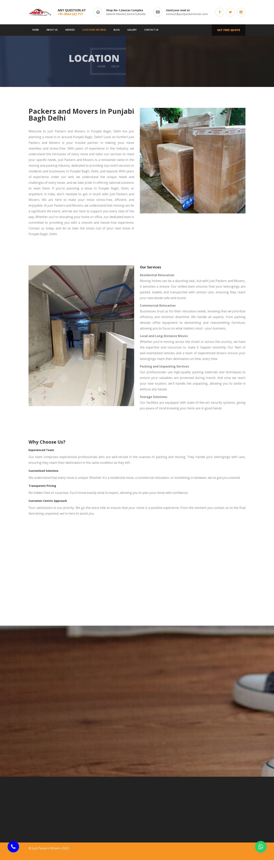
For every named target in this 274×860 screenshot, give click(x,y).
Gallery (132, 29)
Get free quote (228, 30)
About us (52, 29)
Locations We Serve (94, 29)
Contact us (151, 29)
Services (70, 29)
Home (35, 29)
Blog (117, 29)
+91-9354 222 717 (70, 14)
